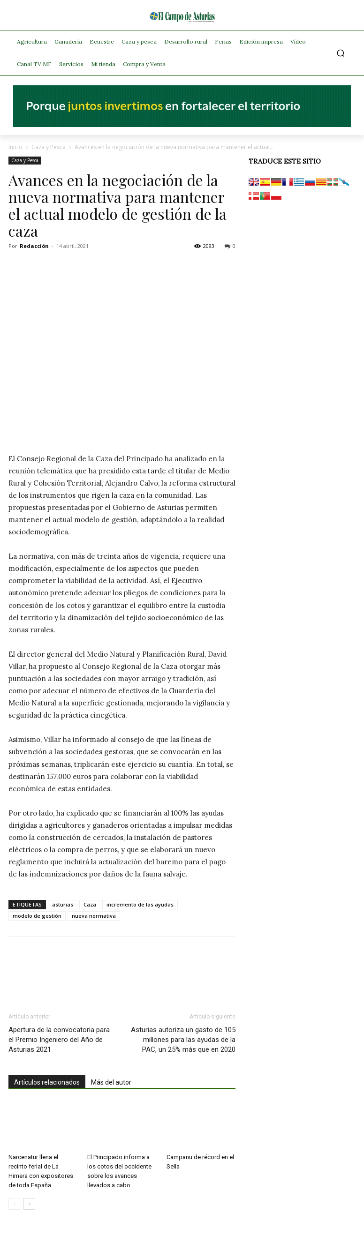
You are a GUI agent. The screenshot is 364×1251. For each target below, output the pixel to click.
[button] (341, 53)
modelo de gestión (37, 915)
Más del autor (111, 1082)
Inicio (15, 147)
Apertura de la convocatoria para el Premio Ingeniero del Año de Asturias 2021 (59, 1040)
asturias (62, 904)
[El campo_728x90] (182, 124)
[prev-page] (14, 1204)
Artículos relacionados (47, 1082)
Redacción (34, 245)
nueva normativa (94, 915)
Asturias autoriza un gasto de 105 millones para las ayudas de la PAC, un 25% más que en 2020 (183, 1040)
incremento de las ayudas (140, 904)
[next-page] (29, 1204)
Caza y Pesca (48, 147)
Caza (89, 904)
